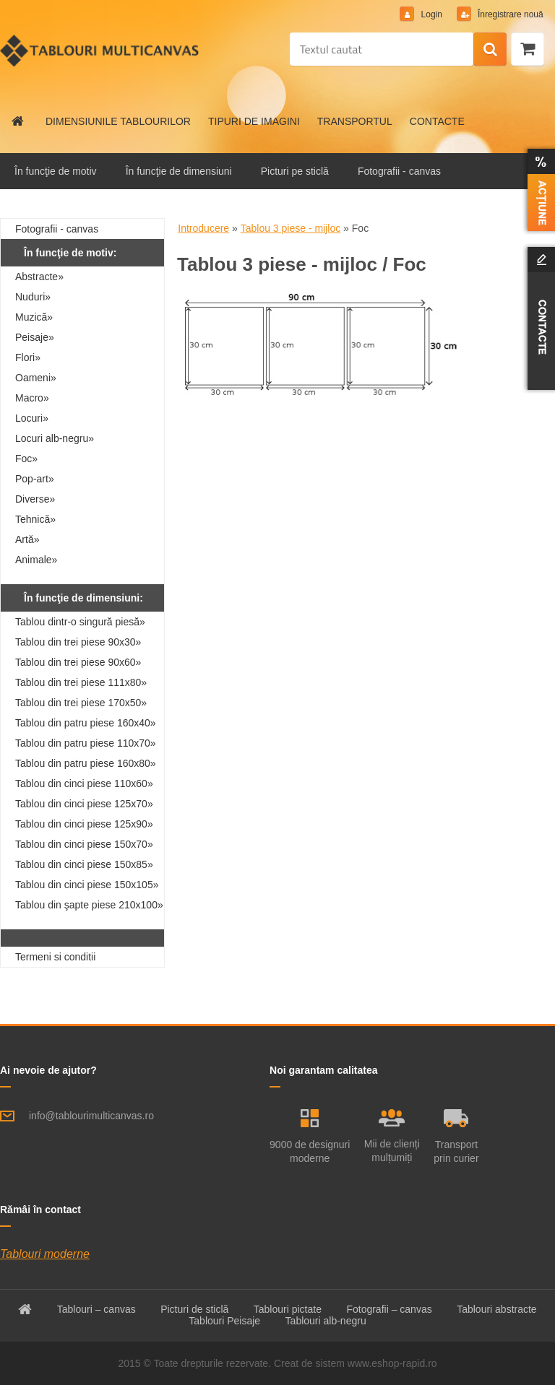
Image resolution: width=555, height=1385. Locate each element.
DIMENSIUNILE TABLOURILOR (118, 121)
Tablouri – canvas (96, 1309)
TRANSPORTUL (354, 121)
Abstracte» (39, 276)
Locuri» (31, 418)
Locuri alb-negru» (54, 438)
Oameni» (35, 377)
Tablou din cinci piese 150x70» (84, 844)
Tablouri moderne (45, 1254)
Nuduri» (33, 297)
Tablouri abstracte (497, 1309)
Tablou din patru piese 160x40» (85, 723)
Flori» (27, 357)
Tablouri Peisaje (224, 1321)
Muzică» (34, 317)
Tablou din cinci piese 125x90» (84, 824)
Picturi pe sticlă (295, 171)
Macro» (32, 398)
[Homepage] (18, 121)
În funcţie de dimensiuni (179, 171)
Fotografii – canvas (388, 1309)
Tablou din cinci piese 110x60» (84, 783)
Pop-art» (34, 479)
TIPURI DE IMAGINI (254, 121)
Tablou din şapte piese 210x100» (89, 905)
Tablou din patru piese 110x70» (85, 743)
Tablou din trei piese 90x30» (78, 642)
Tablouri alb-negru (325, 1321)
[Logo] (99, 50)
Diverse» (35, 499)
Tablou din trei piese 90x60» (78, 662)
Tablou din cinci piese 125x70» (84, 803)
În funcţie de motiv (55, 171)
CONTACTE (437, 121)
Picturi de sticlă (194, 1309)
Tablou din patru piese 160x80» (85, 763)
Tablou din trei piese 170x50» (81, 702)
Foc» (26, 458)
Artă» (27, 539)
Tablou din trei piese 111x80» (81, 682)
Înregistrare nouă (509, 14)
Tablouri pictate (288, 1309)
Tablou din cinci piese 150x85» (84, 864)
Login (431, 14)
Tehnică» (35, 519)
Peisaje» (34, 337)
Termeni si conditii (55, 957)
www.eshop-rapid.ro (392, 1363)
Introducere (203, 228)
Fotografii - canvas (399, 171)
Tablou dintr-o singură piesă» (80, 622)
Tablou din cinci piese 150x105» (86, 884)
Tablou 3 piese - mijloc (291, 228)
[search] (490, 49)
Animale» (36, 559)
